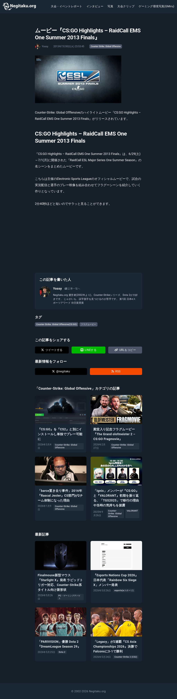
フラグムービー (88, 324)
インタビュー (95, 6)
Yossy (57, 288)
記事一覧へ (72, 288)
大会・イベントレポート (66, 6)
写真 (110, 6)
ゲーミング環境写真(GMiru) (156, 6)
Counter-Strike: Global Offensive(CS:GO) (56, 324)
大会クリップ (125, 6)
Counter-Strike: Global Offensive (106, 46)
